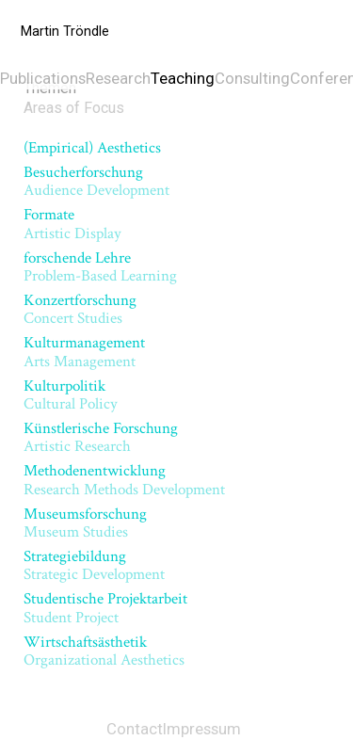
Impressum (202, 728)
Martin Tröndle (65, 32)
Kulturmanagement (84, 351)
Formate (72, 223)
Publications (43, 78)
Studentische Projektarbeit (105, 607)
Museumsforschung (85, 523)
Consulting (252, 78)
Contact (134, 728)
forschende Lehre (100, 267)
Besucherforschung (96, 181)
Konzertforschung (80, 309)
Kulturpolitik (71, 395)
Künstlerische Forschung (101, 437)
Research (118, 78)
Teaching (183, 78)
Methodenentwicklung (124, 479)
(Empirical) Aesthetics (92, 147)
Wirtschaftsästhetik (104, 651)
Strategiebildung (94, 565)
